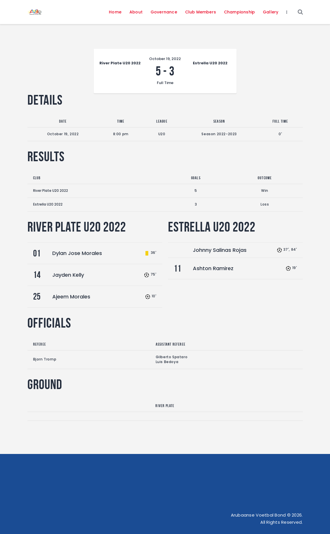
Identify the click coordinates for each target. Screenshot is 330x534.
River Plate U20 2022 (50, 190)
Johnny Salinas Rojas (220, 250)
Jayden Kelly (68, 274)
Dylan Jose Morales (77, 253)
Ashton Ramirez (213, 268)
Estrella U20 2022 (48, 204)
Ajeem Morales (71, 296)
